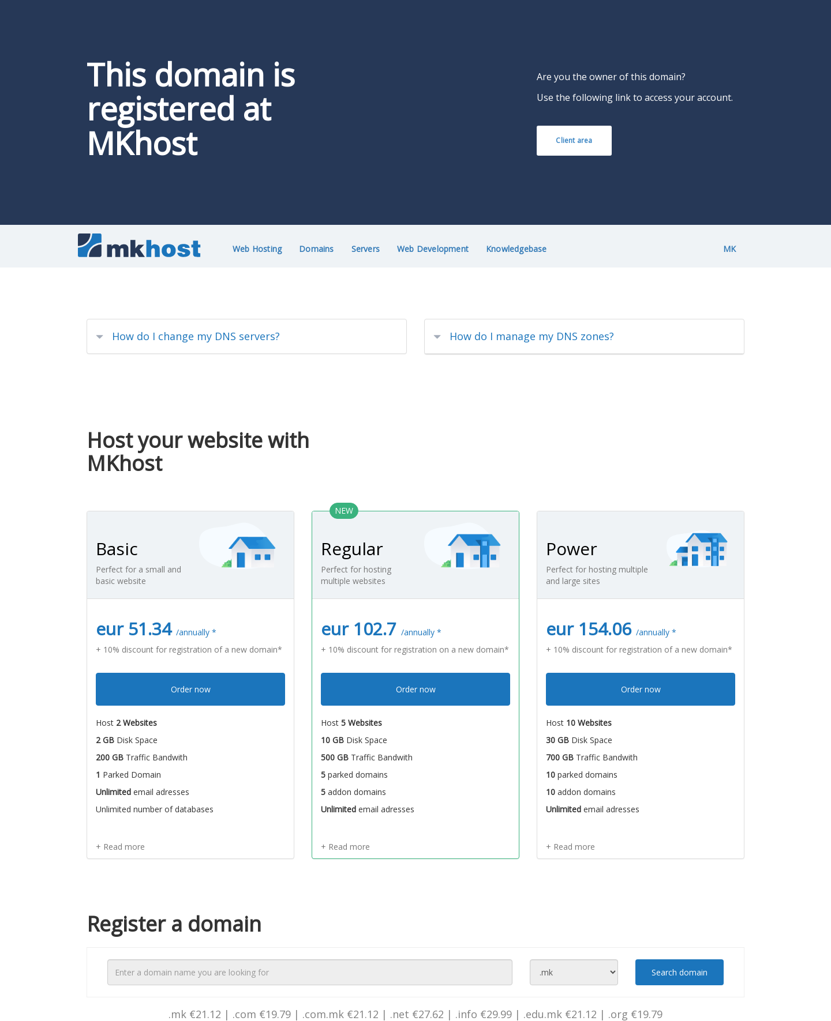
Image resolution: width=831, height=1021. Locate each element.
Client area (574, 140)
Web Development (433, 248)
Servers (365, 248)
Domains (316, 248)
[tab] (246, 336)
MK (729, 248)
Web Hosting (257, 248)
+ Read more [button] (120, 846)
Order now (191, 689)
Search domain (680, 972)
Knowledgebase (516, 248)
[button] (247, 336)
